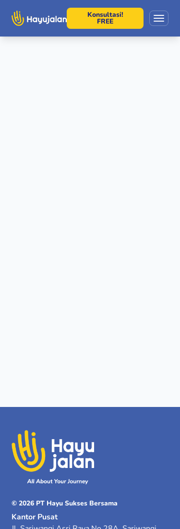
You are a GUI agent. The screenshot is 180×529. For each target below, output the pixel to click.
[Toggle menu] (158, 18)
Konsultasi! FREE (105, 18)
